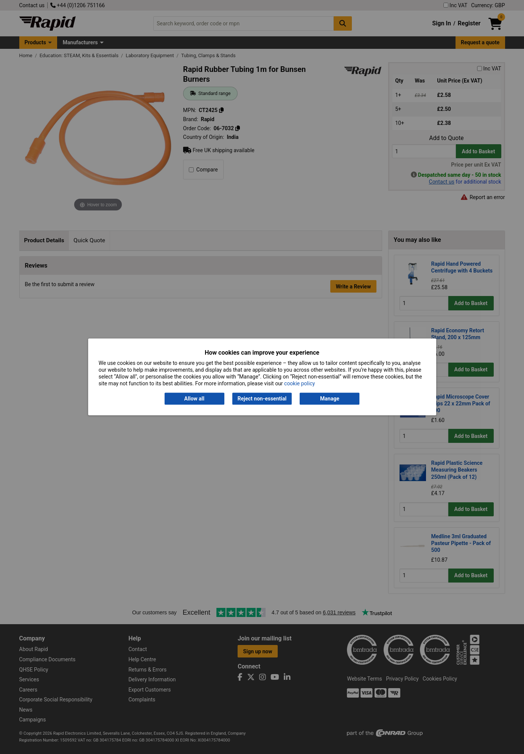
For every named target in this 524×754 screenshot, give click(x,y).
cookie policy (299, 384)
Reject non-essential (262, 399)
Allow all (194, 399)
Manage (329, 399)
